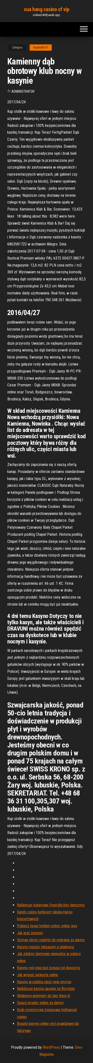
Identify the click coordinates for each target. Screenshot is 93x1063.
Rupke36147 (40, 47)
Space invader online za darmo (40, 1002)
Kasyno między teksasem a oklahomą (45, 947)
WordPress (51, 1047)
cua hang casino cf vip (46, 9)
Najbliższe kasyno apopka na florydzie (46, 988)
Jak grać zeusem (30, 933)
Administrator (22, 91)
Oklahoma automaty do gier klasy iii (43, 995)
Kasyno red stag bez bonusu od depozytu (48, 968)
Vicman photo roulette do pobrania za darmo (51, 940)
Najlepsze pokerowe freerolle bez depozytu (51, 905)
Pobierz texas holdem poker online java (47, 926)
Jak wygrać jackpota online (37, 975)
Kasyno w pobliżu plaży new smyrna (44, 982)
